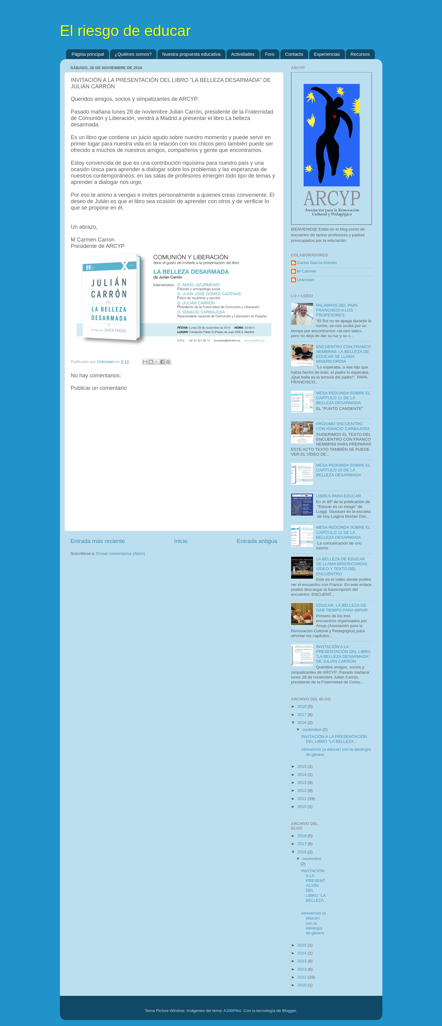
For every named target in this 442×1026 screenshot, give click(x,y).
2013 (302, 782)
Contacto (294, 54)
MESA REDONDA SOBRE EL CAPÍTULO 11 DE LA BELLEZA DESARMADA (343, 398)
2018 (302, 706)
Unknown (305, 279)
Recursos (360, 54)
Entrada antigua (257, 541)
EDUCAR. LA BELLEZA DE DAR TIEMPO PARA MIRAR (342, 607)
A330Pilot (232, 1010)
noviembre (312, 729)
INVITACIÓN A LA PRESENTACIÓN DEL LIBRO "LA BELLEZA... (334, 739)
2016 (302, 722)
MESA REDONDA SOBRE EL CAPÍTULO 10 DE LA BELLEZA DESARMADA (343, 470)
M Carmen (306, 271)
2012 (302, 790)
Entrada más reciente (98, 541)
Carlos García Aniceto (317, 262)
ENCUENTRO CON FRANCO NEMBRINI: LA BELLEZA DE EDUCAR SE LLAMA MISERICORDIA (343, 354)
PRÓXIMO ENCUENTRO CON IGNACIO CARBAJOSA (343, 426)
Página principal (87, 54)
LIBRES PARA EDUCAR (338, 496)
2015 (302, 766)
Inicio (181, 541)
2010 (302, 806)
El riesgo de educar (125, 30)
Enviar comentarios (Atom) (120, 553)
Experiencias (327, 54)
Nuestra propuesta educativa (191, 54)
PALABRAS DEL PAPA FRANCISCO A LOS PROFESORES (337, 310)
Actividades (243, 54)
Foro (269, 54)
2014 (302, 774)
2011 (302, 798)
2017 (302, 714)
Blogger (289, 1010)
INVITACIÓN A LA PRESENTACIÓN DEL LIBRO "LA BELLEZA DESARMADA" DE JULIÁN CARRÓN (343, 654)
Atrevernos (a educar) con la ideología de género (313, 923)
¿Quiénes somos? (133, 54)
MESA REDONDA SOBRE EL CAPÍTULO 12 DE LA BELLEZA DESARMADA (343, 532)
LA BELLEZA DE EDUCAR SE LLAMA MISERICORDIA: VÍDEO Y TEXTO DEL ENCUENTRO (342, 566)
